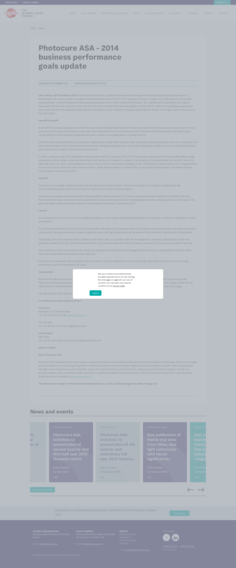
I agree (95, 293)
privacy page (119, 285)
